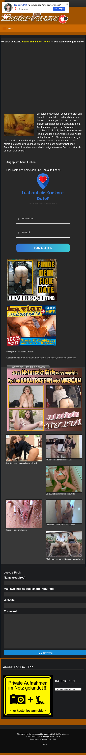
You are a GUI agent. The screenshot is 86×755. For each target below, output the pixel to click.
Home (44, 744)
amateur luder (27, 357)
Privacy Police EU (48, 739)
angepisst (51, 357)
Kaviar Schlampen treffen (36, 41)
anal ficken (40, 357)
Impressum (34, 739)
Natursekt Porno (26, 351)
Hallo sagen (59, 8)
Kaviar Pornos (32, 737)
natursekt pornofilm (66, 357)
